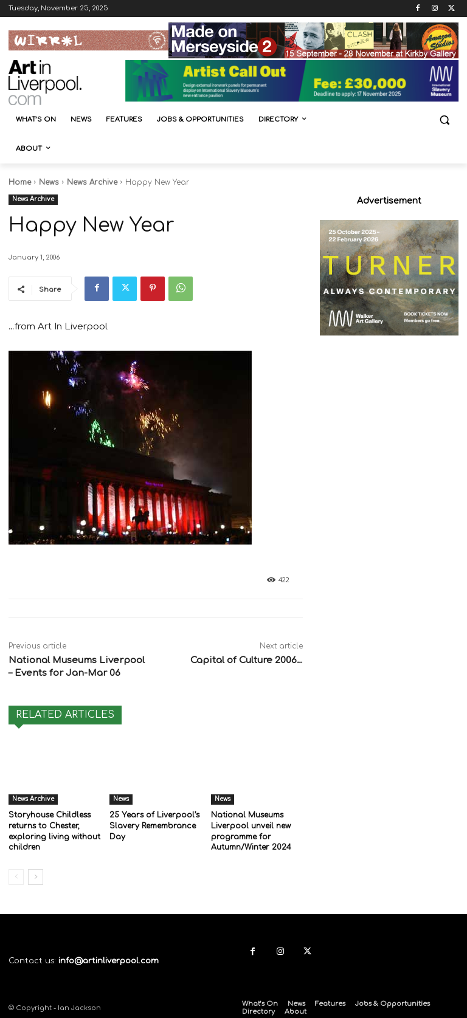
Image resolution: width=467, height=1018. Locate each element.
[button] (444, 120)
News (49, 182)
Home (20, 182)
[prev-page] (16, 875)
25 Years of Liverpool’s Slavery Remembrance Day (153, 825)
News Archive (92, 182)
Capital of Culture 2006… (246, 660)
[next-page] (35, 875)
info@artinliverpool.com (108, 959)
